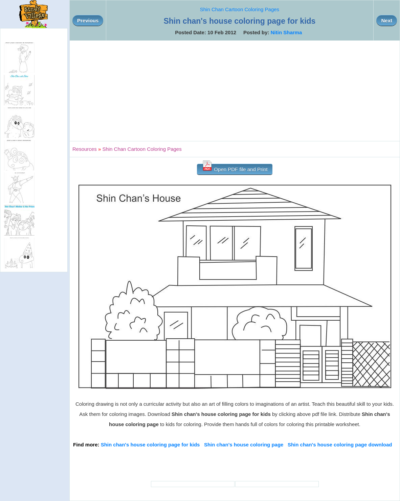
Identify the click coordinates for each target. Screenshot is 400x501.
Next (386, 20)
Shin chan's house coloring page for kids (150, 444)
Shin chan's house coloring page (243, 444)
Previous (87, 20)
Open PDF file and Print (235, 168)
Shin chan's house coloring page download (340, 444)
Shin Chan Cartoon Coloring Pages (239, 9)
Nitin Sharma (286, 32)
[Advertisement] (234, 90)
